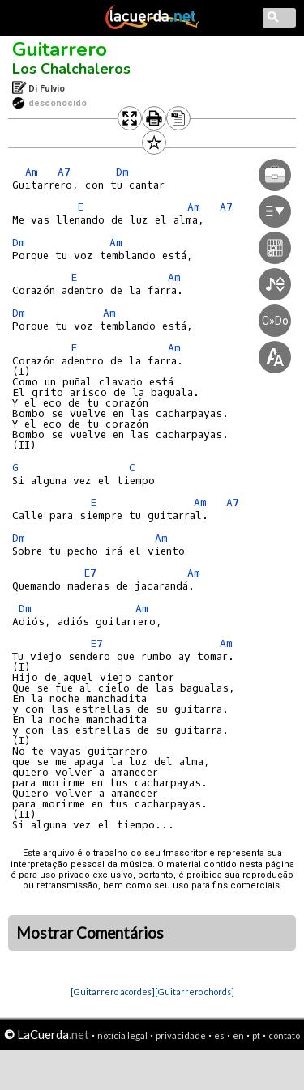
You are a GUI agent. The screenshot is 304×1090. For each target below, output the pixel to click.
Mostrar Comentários (90, 933)
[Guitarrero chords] (194, 991)
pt (256, 1035)
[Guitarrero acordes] (113, 991)
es (219, 1035)
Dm (18, 242)
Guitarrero (59, 49)
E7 (89, 573)
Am (31, 172)
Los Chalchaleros (71, 69)
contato (284, 1035)
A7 (64, 172)
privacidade (181, 1035)
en (238, 1035)
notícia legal (122, 1035)
